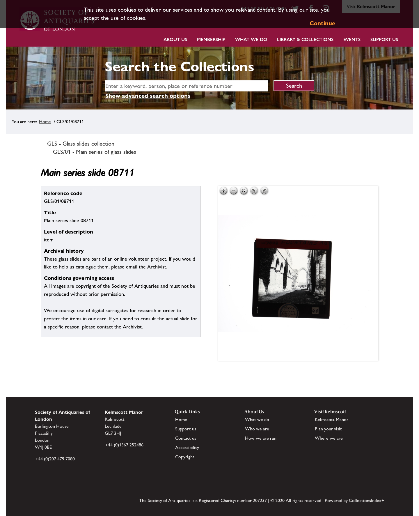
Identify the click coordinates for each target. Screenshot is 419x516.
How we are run (260, 438)
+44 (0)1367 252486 (124, 445)
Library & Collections (305, 39)
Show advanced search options (147, 95)
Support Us (384, 39)
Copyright (184, 457)
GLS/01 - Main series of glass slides (94, 151)
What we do (251, 39)
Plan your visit (328, 429)
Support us (185, 429)
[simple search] (186, 85)
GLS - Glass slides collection (80, 143)
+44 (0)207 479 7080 (55, 459)
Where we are (329, 438)
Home (45, 121)
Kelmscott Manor (331, 419)
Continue (322, 23)
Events (352, 39)
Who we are (257, 429)
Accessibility (187, 447)
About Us (175, 39)
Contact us (185, 438)
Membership (211, 39)
